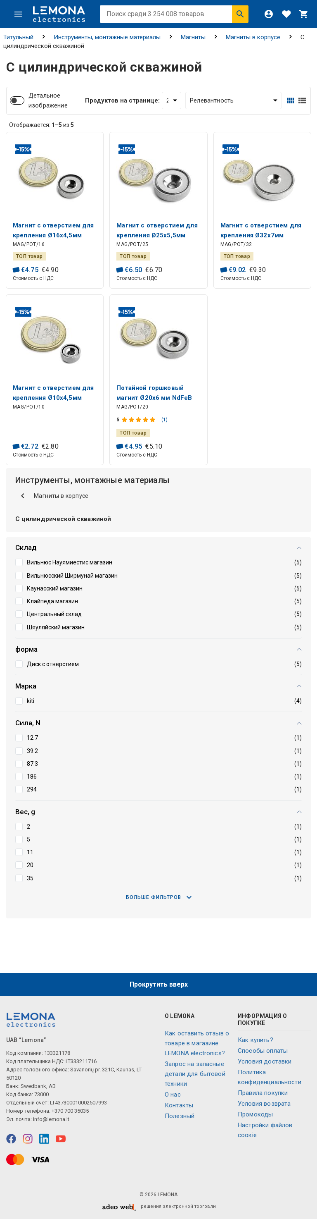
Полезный (179, 1116)
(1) (164, 420)
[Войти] (268, 14)
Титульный (18, 37)
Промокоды (255, 1114)
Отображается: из (41, 125)
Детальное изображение (48, 100)
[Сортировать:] (233, 100)
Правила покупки (263, 1093)
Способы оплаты (263, 1050)
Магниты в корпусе (253, 37)
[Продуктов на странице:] (171, 100)
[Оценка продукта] (139, 420)
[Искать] (240, 14)
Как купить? (255, 1040)
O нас (173, 1094)
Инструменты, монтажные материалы (107, 37)
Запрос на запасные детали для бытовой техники (195, 1074)
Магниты (193, 37)
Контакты (179, 1105)
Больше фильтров (159, 897)
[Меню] (18, 14)
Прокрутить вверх (159, 984)
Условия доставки (264, 1061)
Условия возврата (264, 1103)
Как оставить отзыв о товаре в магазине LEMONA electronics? (197, 1043)
